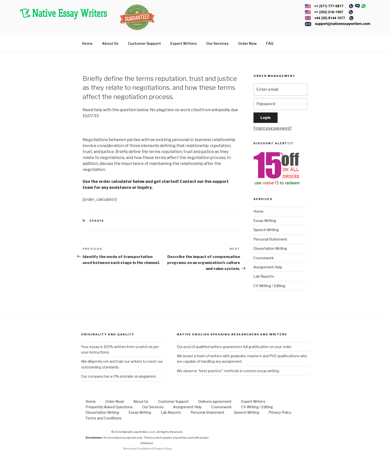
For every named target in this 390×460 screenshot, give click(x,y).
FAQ (269, 43)
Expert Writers (183, 43)
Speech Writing (266, 230)
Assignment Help (267, 267)
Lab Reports (263, 276)
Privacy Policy (280, 412)
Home (87, 43)
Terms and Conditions (104, 418)
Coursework (263, 258)
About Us (110, 43)
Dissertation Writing (270, 248)
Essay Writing (264, 220)
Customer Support (144, 43)
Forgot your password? (272, 128)
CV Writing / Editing (269, 286)
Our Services (217, 43)
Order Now (247, 43)
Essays (97, 220)
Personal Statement (270, 239)
